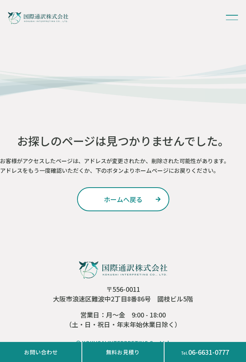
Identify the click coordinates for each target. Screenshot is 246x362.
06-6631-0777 (205, 352)
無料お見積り (123, 352)
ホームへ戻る (123, 199)
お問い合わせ (41, 352)
